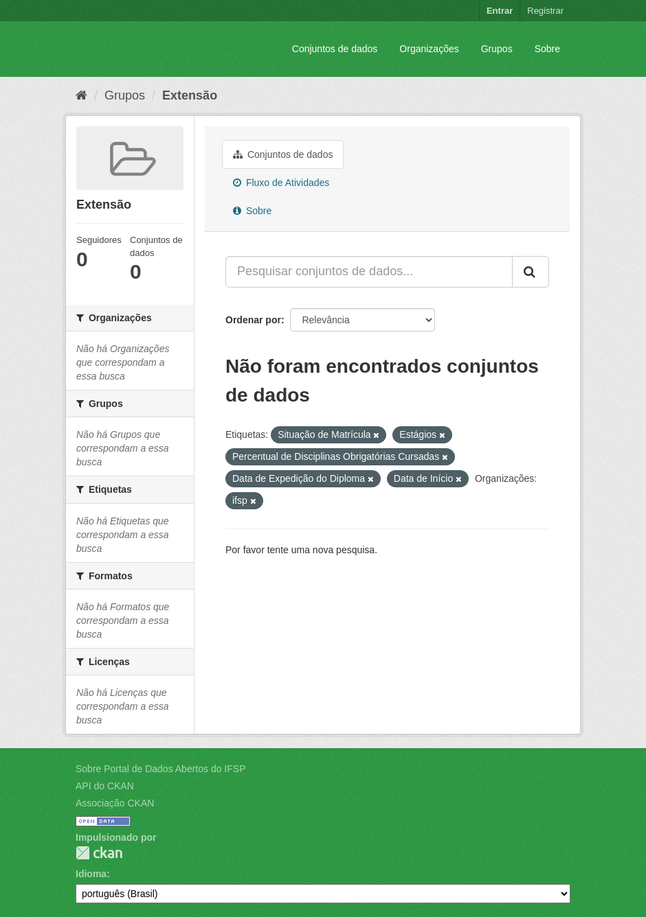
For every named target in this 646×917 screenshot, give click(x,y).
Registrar (545, 10)
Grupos (497, 48)
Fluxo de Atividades (281, 182)
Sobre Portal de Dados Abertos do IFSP (160, 768)
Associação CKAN (115, 803)
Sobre (547, 48)
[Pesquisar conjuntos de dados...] (369, 272)
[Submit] (530, 272)
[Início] (81, 95)
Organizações (428, 48)
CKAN (99, 853)
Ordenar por (253, 319)
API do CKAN (105, 785)
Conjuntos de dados (335, 48)
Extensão (189, 95)
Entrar (500, 10)
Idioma (91, 873)
